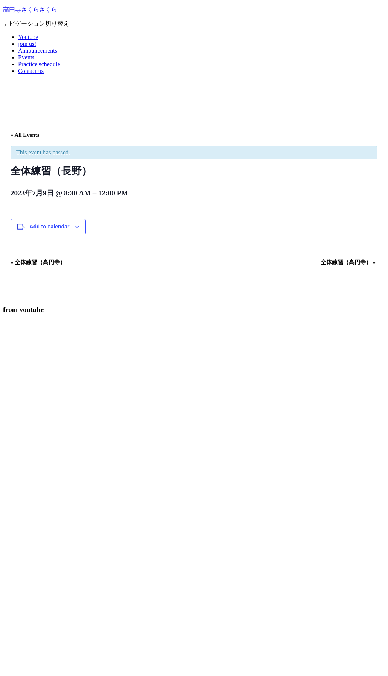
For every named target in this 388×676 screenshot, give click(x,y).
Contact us (31, 71)
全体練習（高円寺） (38, 262)
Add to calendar (50, 227)
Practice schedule (39, 64)
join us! (27, 44)
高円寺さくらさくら (30, 9)
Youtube (28, 37)
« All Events (25, 135)
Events (26, 57)
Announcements (37, 50)
